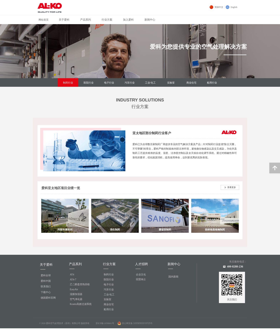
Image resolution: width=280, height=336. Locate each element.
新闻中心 (149, 19)
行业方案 (107, 19)
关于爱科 (64, 19)
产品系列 (85, 19)
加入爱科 (128, 19)
